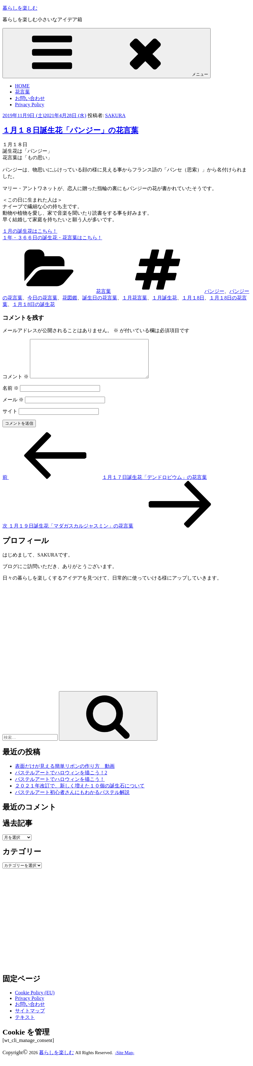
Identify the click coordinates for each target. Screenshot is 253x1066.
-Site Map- (124, 1060)
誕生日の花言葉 (99, 297)
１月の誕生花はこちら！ (29, 231)
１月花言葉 (134, 297)
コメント (15, 384)
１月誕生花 (164, 297)
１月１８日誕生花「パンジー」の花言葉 (70, 130)
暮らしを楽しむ (19, 8)
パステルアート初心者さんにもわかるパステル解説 (72, 799)
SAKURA (115, 115)
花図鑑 (69, 297)
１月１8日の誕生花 (33, 304)
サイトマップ (30, 1018)
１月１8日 (193, 297)
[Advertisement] (54, 648)
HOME (22, 85)
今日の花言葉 (42, 297)
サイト (9, 418)
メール (13, 407)
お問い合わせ (30, 98)
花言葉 (22, 91)
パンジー (214, 291)
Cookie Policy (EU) (35, 1000)
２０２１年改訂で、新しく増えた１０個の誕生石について (80, 793)
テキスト (25, 1024)
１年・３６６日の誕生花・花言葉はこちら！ (52, 237)
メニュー (106, 53)
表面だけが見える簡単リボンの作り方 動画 (65, 773)
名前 (10, 395)
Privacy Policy (29, 104)
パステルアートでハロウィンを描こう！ (60, 786)
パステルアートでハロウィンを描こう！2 (61, 780)
